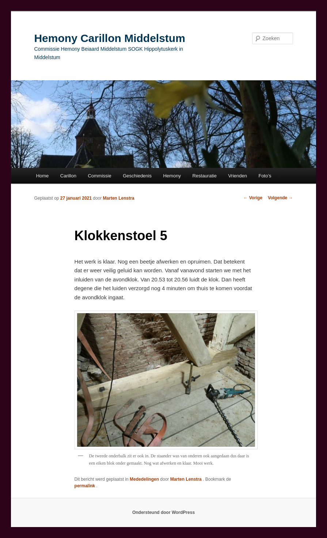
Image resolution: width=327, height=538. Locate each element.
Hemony (171, 175)
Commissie (99, 175)
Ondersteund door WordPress (163, 512)
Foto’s (264, 175)
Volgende (280, 197)
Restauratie (204, 175)
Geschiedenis (137, 175)
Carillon (68, 175)
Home (42, 175)
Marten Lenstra (118, 198)
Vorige (252, 197)
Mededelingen (144, 479)
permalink (85, 485)
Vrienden (237, 175)
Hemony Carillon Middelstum (109, 38)
